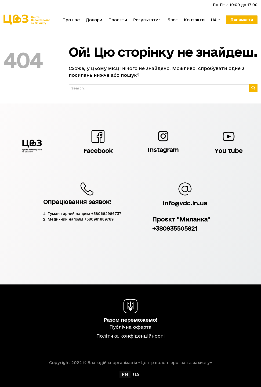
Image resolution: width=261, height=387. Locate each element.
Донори (94, 20)
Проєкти (117, 20)
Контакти (194, 20)
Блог (172, 20)
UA (215, 20)
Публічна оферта (130, 327)
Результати (147, 20)
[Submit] (253, 88)
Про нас (71, 20)
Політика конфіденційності (130, 336)
